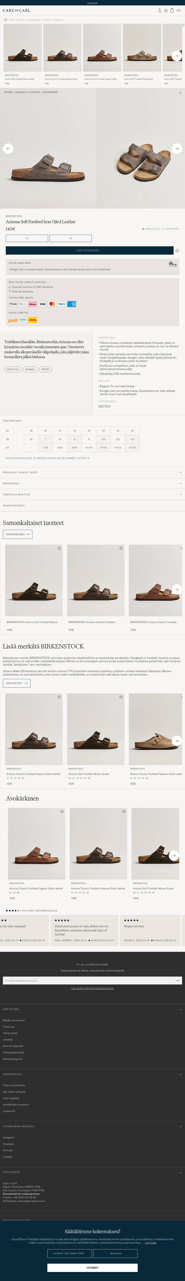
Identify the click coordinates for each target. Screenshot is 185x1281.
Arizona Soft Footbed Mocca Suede (19, 79)
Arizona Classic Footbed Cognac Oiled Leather (100, 79)
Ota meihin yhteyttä (14, 1091)
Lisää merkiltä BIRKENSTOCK (43, 646)
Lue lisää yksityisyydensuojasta (92, 988)
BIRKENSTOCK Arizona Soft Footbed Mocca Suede (32, 622)
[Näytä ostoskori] (172, 10)
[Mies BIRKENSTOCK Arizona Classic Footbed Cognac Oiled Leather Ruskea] (102, 48)
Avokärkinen (50, 92)
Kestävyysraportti (13, 1059)
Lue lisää (150, 1242)
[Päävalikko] (178, 10)
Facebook (8, 1144)
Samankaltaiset (33, 523)
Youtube (7, 1150)
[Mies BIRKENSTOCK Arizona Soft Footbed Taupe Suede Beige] (142, 48)
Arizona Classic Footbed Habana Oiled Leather (61, 79)
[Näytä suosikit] (166, 10)
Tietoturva (8, 1026)
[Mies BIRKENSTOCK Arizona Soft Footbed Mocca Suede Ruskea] (23, 48)
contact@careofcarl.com (31, 1201)
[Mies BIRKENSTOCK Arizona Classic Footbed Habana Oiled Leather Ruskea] (62, 48)
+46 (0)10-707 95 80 (24, 1197)
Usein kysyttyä (11, 1098)
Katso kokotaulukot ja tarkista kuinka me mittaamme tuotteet (46, 458)
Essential (13, 369)
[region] (92, 930)
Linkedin (8, 1156)
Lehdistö (8, 1039)
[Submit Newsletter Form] (177, 980)
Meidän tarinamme (14, 1020)
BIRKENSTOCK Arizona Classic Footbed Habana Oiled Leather (91, 622)
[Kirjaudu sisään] (159, 10)
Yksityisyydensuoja (13, 1052)
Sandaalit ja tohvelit (27, 92)
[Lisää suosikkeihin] (59, 549)
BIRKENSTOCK (12, 75)
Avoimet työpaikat (13, 1046)
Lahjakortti (9, 1111)
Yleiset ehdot (10, 1033)
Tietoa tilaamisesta (14, 1085)
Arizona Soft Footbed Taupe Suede (138, 79)
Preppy (45, 369)
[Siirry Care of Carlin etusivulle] (16, 10)
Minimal (30, 369)
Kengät (8, 92)
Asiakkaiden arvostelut (16, 1104)
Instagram (8, 1137)
